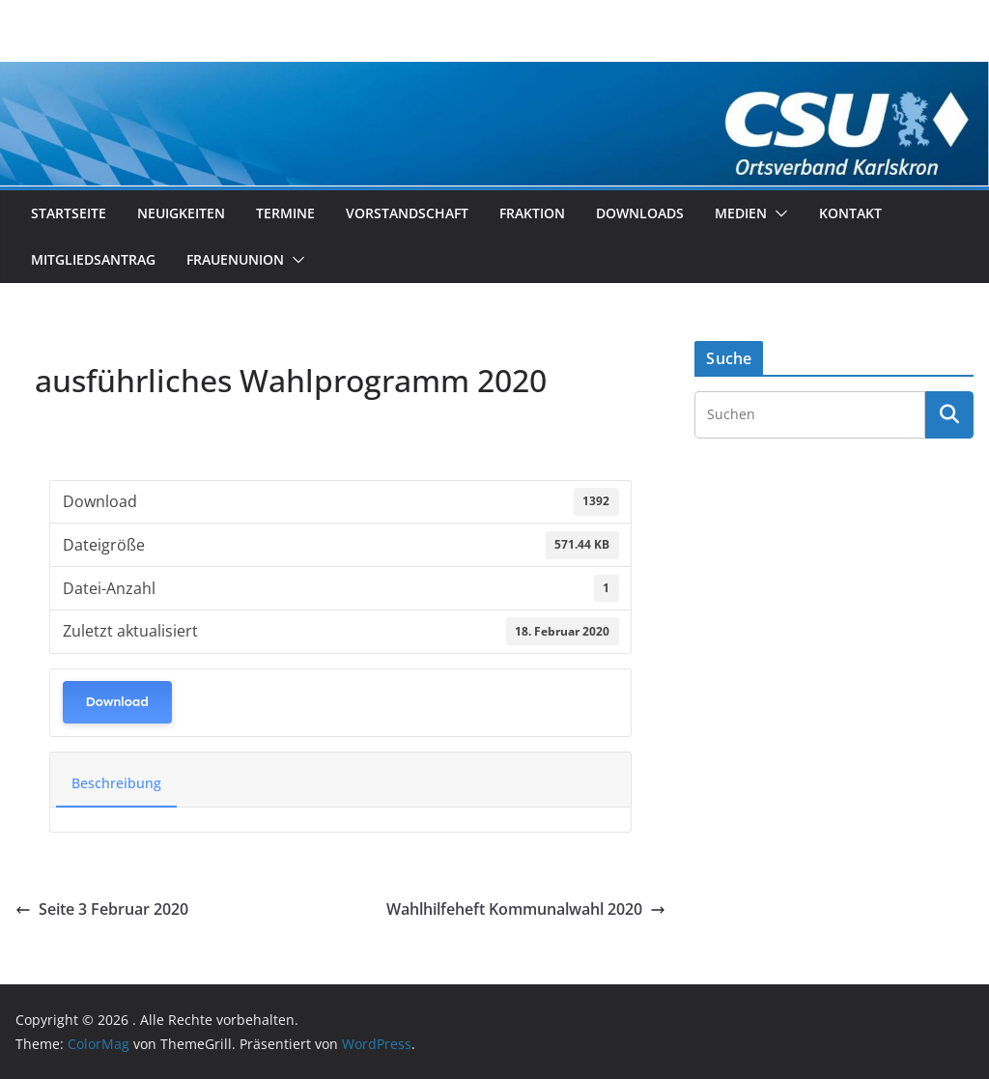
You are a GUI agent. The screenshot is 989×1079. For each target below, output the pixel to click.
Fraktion (532, 213)
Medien (741, 213)
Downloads (640, 213)
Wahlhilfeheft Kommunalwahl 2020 (525, 909)
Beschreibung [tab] (116, 783)
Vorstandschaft (407, 213)
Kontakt (850, 213)
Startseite (68, 213)
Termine (285, 213)
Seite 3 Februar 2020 (101, 909)
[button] (777, 213)
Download (117, 702)
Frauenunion (235, 259)
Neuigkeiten (181, 213)
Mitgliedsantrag (93, 259)
